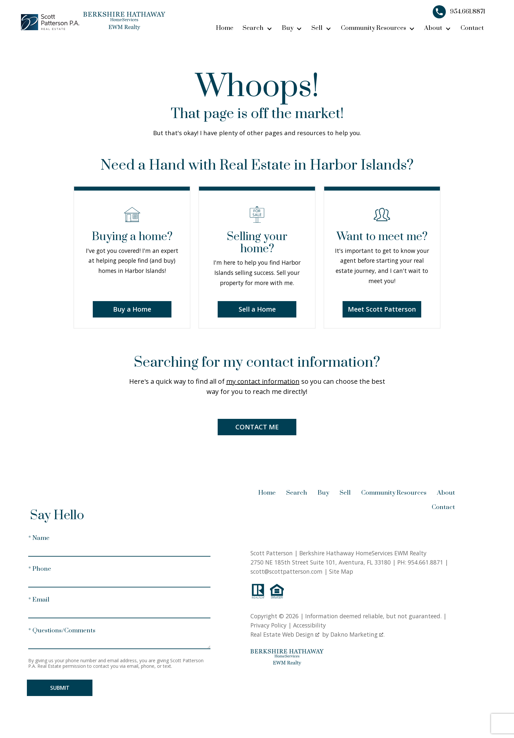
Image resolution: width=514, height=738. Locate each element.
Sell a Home (257, 309)
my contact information (263, 381)
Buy (323, 493)
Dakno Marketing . (357, 634)
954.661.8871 (425, 562)
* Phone (39, 569)
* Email (38, 600)
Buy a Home (132, 309)
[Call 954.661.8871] (459, 11)
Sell (345, 493)
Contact (472, 28)
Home (224, 28)
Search (296, 493)
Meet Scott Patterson (382, 309)
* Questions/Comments (61, 630)
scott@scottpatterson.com (286, 571)
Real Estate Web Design (284, 634)
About (446, 493)
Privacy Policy (268, 625)
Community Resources (393, 493)
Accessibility (309, 625)
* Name (38, 538)
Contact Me (257, 426)
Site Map (341, 571)
